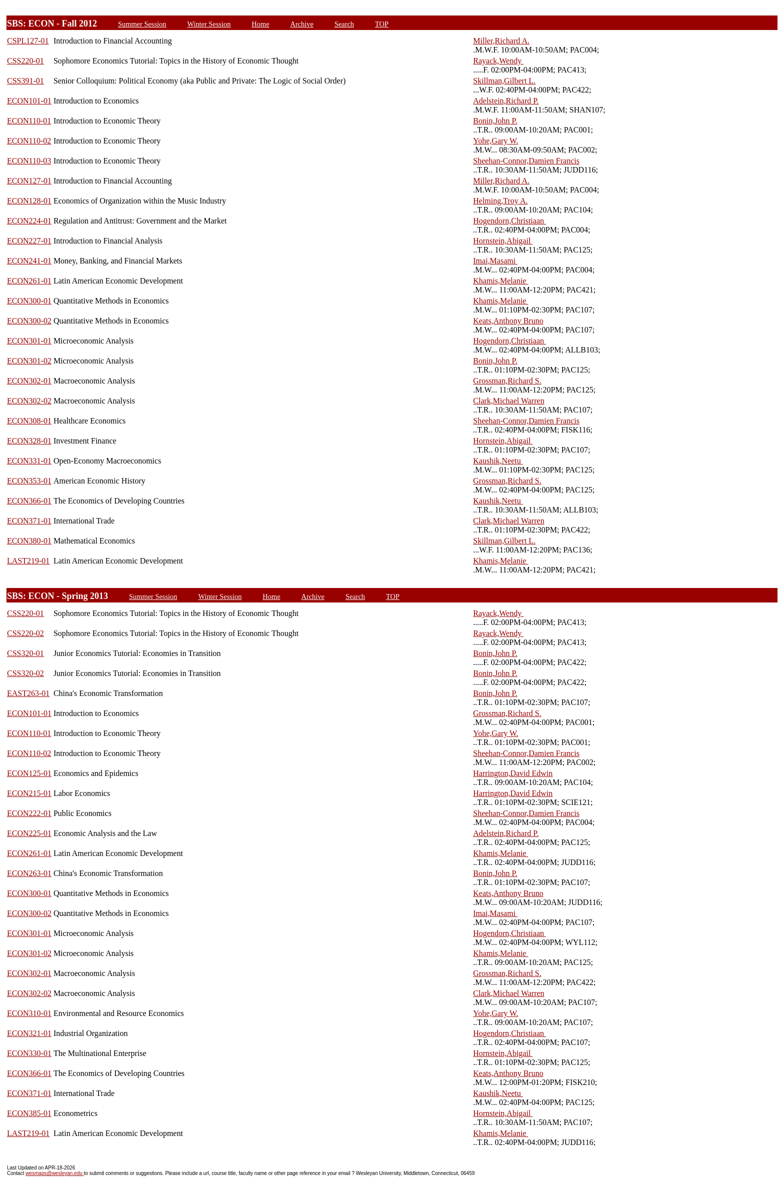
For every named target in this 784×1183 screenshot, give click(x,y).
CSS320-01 (25, 653)
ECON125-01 (29, 773)
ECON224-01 (29, 220)
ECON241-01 (29, 260)
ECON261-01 (29, 280)
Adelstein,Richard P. (505, 100)
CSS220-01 (25, 60)
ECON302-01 (29, 380)
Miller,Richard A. (501, 40)
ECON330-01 (29, 1053)
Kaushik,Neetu (498, 460)
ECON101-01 (29, 100)
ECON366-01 (29, 500)
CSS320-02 (25, 673)
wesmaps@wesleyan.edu (55, 1173)
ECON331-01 (29, 460)
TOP (381, 24)
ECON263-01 (29, 873)
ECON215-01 (29, 793)
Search (344, 24)
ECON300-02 (29, 320)
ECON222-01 (29, 813)
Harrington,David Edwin (512, 773)
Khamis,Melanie (500, 280)
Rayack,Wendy (498, 60)
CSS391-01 (25, 80)
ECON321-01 (29, 1033)
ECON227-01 (29, 240)
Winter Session (208, 24)
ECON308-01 (29, 420)
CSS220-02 (25, 633)
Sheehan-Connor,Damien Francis (526, 160)
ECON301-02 (29, 360)
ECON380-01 (29, 540)
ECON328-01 (29, 440)
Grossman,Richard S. (507, 380)
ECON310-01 (29, 1013)
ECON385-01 (29, 1113)
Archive (302, 24)
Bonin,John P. (495, 120)
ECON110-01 (29, 120)
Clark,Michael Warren (508, 400)
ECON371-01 (29, 520)
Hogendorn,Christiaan (509, 220)
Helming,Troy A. (500, 200)
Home (260, 24)
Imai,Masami (495, 260)
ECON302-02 (29, 400)
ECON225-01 (29, 833)
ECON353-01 (29, 480)
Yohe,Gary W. (495, 140)
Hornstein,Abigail (502, 240)
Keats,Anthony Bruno (508, 320)
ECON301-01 (29, 340)
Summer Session (142, 24)
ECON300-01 (29, 300)
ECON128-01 (29, 200)
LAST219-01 (28, 560)
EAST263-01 (28, 693)
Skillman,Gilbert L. (504, 80)
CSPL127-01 (28, 40)
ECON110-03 (29, 160)
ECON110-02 (29, 140)
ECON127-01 (29, 180)
